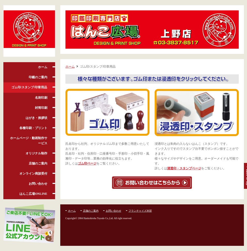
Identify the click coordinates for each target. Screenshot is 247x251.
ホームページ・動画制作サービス (28, 140)
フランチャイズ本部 (140, 210)
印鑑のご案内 (38, 77)
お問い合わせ (38, 183)
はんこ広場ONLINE (33, 194)
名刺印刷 (41, 97)
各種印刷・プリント (33, 128)
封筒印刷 (41, 108)
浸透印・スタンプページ (184, 168)
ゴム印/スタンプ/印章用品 (29, 87)
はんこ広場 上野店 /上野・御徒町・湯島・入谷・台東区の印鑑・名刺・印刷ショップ (29, 31)
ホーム (42, 67)
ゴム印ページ (87, 163)
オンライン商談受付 (33, 173)
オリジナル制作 (36, 153)
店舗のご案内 (38, 163)
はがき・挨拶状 (36, 118)
